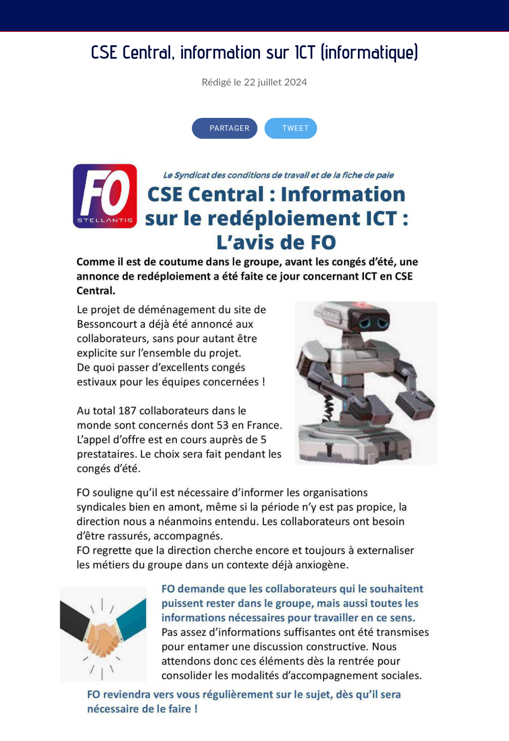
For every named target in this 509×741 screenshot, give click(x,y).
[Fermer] (16, 16)
